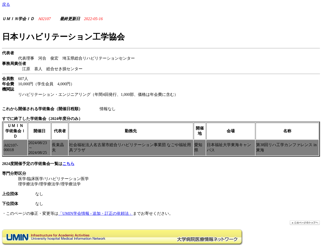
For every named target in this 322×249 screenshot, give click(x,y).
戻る (6, 4)
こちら (68, 163)
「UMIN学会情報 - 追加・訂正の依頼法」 (95, 213)
